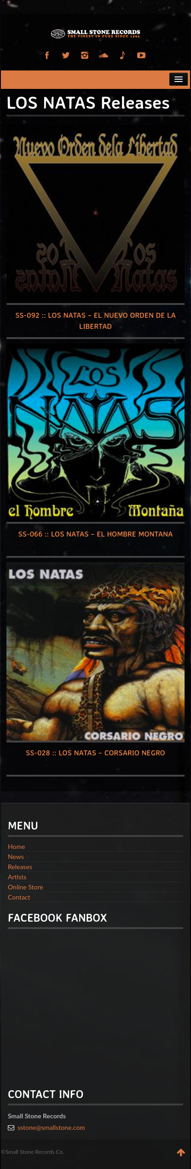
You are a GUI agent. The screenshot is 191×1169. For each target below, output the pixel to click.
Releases (20, 867)
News (16, 856)
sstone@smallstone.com (51, 1127)
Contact (19, 897)
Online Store (25, 887)
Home (16, 846)
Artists (17, 877)
